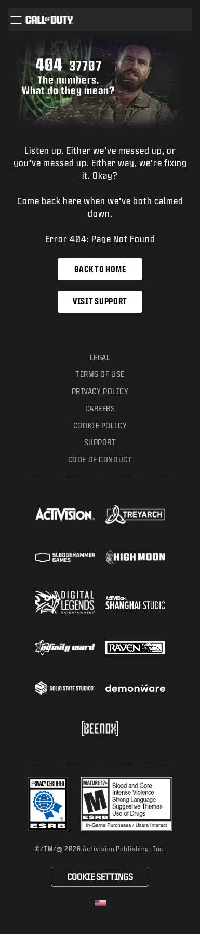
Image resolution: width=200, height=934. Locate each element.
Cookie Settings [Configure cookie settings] (100, 876)
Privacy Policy (100, 391)
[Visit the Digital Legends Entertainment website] (65, 602)
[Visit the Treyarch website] (135, 514)
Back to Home (100, 269)
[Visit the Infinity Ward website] (65, 647)
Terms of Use (100, 374)
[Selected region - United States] (100, 902)
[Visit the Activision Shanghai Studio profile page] (135, 602)
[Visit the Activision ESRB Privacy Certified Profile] (48, 804)
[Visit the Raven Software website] (135, 647)
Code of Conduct (100, 459)
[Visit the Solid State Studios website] (65, 688)
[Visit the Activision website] (65, 514)
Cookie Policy (100, 426)
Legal (100, 357)
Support (100, 442)
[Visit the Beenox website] (100, 728)
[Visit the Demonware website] (135, 688)
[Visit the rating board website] (126, 804)
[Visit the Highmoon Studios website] (135, 557)
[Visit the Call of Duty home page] (49, 20)
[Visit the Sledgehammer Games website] (65, 557)
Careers (100, 408)
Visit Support (100, 301)
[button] (15, 19)
